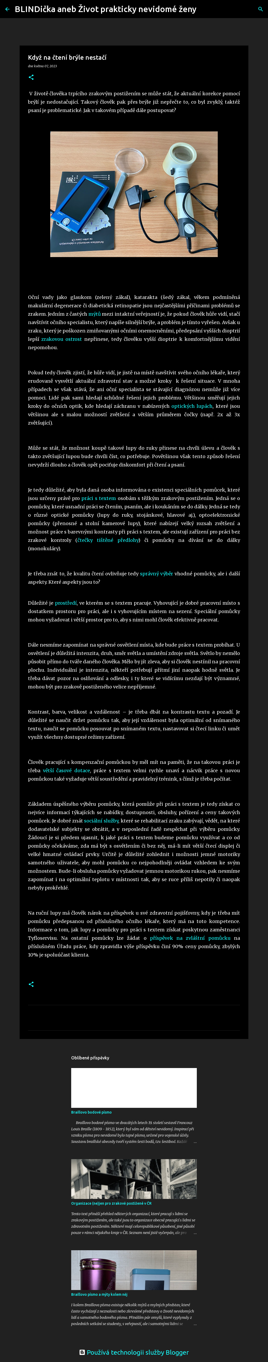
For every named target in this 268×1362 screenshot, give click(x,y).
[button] (31, 77)
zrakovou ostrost (61, 339)
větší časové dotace (66, 771)
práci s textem (98, 498)
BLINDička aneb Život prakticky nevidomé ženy (106, 9)
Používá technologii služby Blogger (134, 1352)
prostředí (66, 603)
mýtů (94, 314)
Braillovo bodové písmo (91, 1112)
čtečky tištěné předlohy (107, 540)
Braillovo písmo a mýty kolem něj (99, 1294)
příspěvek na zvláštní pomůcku (190, 938)
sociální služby (101, 821)
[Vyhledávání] (204, 9)
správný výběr (156, 574)
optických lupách (192, 406)
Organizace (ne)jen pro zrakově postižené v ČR (111, 1203)
